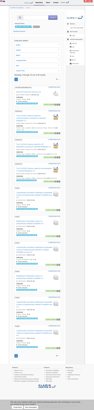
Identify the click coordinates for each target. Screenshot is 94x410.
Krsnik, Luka (20, 130)
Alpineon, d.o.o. (18, 370)
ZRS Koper (49, 381)
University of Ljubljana (52, 370)
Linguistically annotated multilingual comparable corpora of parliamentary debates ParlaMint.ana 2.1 (34, 304)
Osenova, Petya (42, 128)
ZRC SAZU (49, 379)
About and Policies (73, 379)
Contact (70, 372)
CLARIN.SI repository (17, 7)
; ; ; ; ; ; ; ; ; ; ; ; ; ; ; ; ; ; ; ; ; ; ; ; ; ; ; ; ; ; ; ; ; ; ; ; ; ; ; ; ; (37, 287)
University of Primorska (52, 377)
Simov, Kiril (51, 128)
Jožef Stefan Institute (23, 95)
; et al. (37, 100)
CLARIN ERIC (21, 200)
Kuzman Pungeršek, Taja (24, 259)
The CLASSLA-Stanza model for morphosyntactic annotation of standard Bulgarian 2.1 (31, 118)
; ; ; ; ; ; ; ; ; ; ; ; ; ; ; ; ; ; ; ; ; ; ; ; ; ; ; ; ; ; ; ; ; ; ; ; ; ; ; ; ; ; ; (37, 315)
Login (88, 1)
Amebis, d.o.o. (18, 372)
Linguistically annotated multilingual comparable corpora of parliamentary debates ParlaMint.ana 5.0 (34, 195)
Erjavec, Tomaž (21, 99)
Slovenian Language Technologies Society (26, 381)
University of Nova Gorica (53, 374)
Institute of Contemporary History (23, 374)
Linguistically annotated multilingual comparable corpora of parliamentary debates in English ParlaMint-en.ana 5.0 (34, 249)
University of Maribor (52, 372)
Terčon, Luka (20, 128)
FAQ (69, 377)
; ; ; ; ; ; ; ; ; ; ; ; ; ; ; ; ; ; (37, 100)
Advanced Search (19, 31)
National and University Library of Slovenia (26, 379)
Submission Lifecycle (74, 374)
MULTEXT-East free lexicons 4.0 (28, 92)
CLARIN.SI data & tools (54, 87)
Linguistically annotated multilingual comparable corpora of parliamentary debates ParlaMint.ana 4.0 (34, 333)
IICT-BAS (34, 123)
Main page (71, 370)
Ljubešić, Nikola (31, 128)
